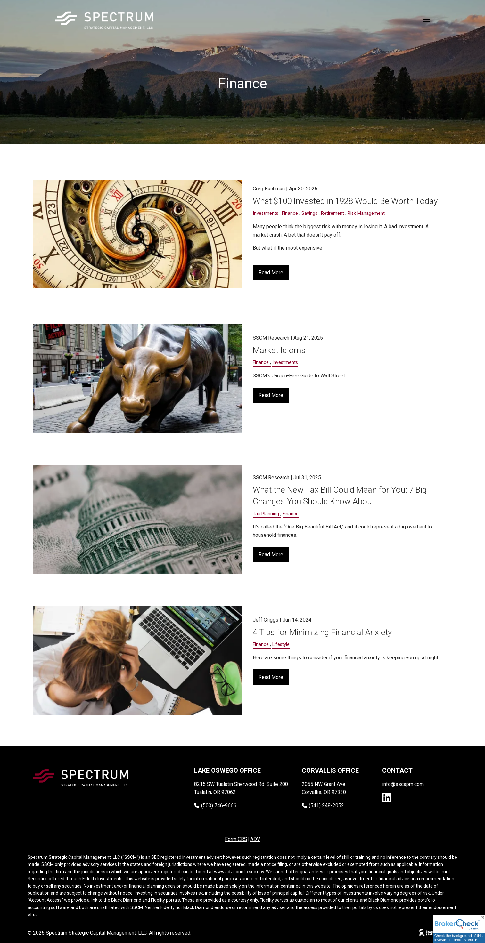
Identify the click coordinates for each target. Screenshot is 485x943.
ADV (255, 839)
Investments (265, 213)
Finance (290, 213)
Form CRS (236, 839)
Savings (309, 213)
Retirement (332, 213)
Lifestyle (281, 644)
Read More (271, 273)
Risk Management (366, 213)
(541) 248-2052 (323, 805)
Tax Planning (266, 514)
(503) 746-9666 (215, 805)
